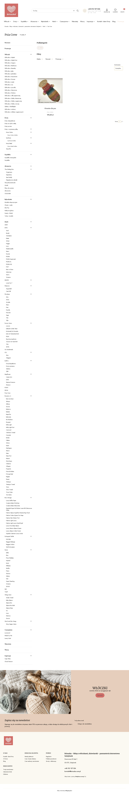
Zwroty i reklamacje (51, 761)
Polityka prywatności (51, 759)
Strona (116, 121)
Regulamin (48, 756)
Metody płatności (29, 756)
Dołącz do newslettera (85, 724)
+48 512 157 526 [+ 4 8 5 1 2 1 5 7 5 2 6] (94, 9)
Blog (4, 761)
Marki (44, 26)
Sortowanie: (117, 65)
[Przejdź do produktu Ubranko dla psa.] (50, 91)
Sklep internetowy (64, 790)
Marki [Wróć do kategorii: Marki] (40, 48)
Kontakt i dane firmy (8, 756)
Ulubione (5, 774)
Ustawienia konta (7, 772)
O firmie (5, 759)
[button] (77, 10)
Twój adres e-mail (79, 720)
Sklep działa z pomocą (74, 776)
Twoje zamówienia (8, 769)
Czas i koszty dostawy (30, 759)
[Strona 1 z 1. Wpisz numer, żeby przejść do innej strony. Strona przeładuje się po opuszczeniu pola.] (119, 122)
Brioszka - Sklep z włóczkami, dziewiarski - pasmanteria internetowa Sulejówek (23, 26)
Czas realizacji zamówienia (32, 761)
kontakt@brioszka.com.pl (72, 771)
